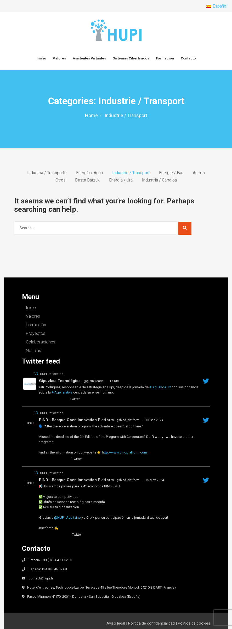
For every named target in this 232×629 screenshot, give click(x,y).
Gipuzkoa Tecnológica (60, 380)
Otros (60, 180)
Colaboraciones (40, 342)
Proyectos (35, 333)
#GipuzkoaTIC (160, 387)
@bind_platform (128, 420)
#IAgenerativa (62, 392)
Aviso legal (115, 623)
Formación (165, 58)
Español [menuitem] (220, 6)
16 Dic (114, 381)
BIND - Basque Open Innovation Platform (76, 420)
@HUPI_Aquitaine (67, 517)
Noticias (33, 350)
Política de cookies (194, 623)
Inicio (41, 58)
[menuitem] (217, 6)
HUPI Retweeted (51, 374)
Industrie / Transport (131, 173)
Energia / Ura (121, 180)
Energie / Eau (171, 173)
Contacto (188, 58)
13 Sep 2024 (154, 420)
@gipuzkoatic (94, 381)
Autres (199, 173)
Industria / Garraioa (159, 180)
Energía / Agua (89, 173)
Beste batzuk (87, 180)
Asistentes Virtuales (89, 58)
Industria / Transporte (47, 173)
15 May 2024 (154, 480)
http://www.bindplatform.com (124, 452)
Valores (59, 58)
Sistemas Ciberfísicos (131, 58)
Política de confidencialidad (151, 623)
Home (91, 115)
